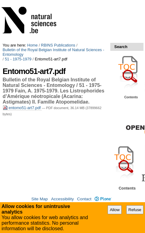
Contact (84, 199)
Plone (103, 199)
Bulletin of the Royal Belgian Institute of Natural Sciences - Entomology (53, 52)
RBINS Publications (58, 45)
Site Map (39, 199)
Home (32, 45)
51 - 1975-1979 (18, 59)
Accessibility (62, 199)
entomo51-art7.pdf (22, 107)
